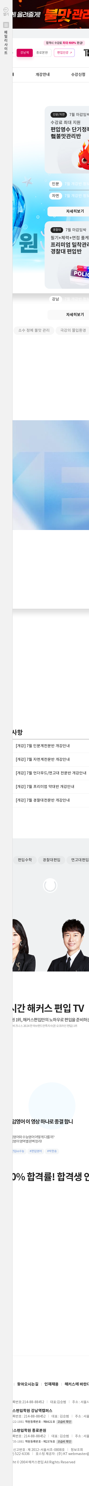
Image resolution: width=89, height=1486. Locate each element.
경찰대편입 (52, 860)
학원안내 (7, 74)
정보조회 (77, 1450)
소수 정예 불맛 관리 (34, 330)
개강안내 (43, 74)
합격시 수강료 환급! (64, 43)
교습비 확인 (64, 1421)
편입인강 (63, 52)
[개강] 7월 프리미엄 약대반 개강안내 (45, 787)
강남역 (24, 52)
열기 (6, 41)
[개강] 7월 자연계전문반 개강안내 (43, 759)
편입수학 (25, 860)
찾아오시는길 (27, 1384)
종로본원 (42, 52)
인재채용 (51, 1384)
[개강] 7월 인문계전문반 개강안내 (43, 746)
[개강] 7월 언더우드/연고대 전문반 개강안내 (51, 773)
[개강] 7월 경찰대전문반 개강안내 (43, 800)
